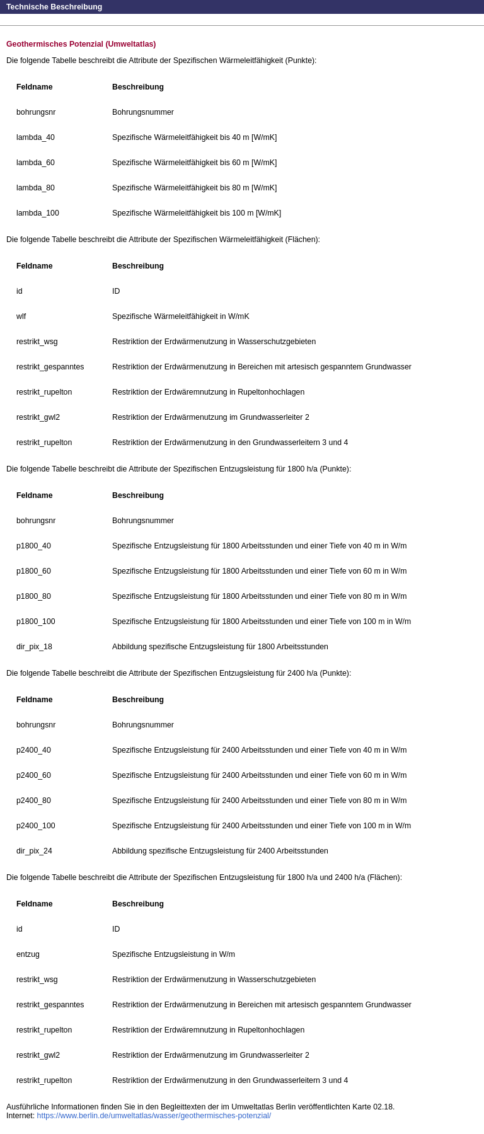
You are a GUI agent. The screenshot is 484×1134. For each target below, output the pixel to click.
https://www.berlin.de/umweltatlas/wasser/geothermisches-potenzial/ (154, 1115)
